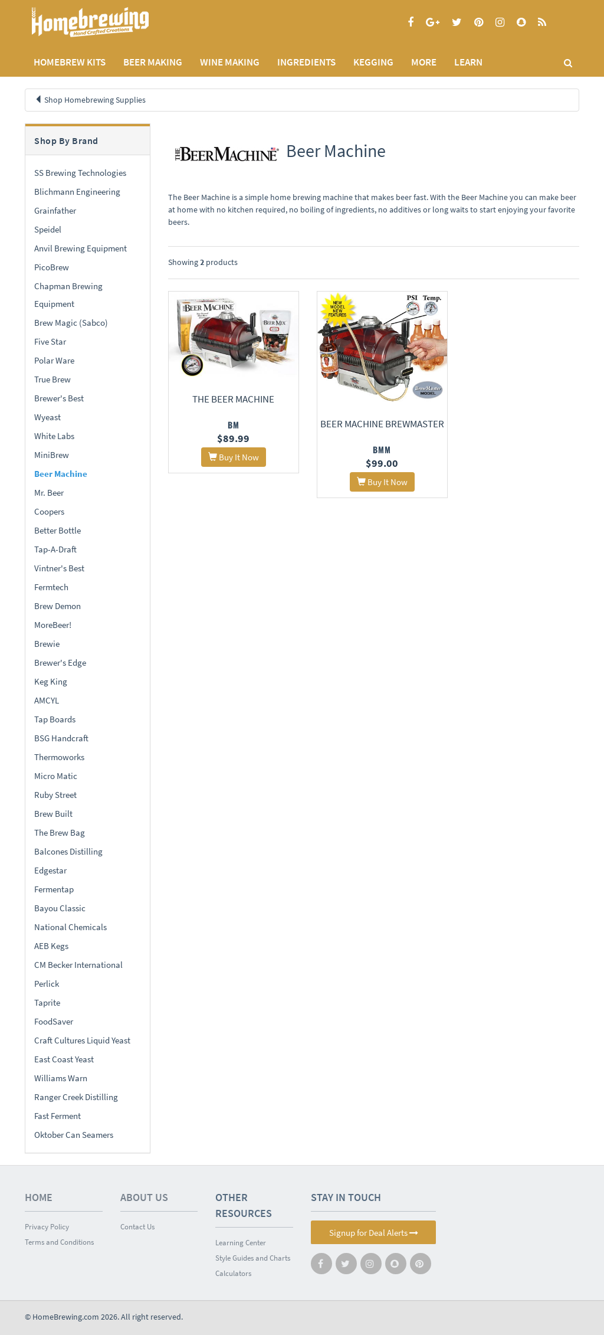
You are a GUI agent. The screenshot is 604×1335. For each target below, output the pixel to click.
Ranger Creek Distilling (76, 1096)
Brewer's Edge (60, 662)
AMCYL (46, 700)
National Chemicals (70, 926)
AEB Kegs (51, 945)
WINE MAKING (230, 61)
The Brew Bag (59, 832)
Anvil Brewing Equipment (80, 248)
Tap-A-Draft (55, 549)
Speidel (47, 229)
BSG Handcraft (61, 738)
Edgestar (50, 870)
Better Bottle (57, 530)
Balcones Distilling (68, 851)
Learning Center (240, 1243)
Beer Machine (60, 473)
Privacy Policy (47, 1227)
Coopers (49, 511)
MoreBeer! (52, 624)
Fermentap (54, 889)
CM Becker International (78, 964)
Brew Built (53, 813)
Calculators (233, 1273)
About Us (144, 1197)
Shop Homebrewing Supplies (95, 99)
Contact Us (137, 1227)
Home (38, 1197)
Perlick (46, 983)
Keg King (50, 681)
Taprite (47, 1002)
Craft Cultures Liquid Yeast (82, 1040)
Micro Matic (55, 775)
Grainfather (55, 210)
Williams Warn (60, 1078)
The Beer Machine (230, 395)
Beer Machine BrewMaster (373, 419)
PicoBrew (51, 267)
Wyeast (47, 417)
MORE (423, 61)
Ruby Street (55, 794)
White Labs (54, 435)
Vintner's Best (59, 568)
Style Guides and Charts (252, 1258)
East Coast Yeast (64, 1059)
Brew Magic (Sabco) (71, 322)
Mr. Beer (49, 492)
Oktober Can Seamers (73, 1134)
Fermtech (51, 587)
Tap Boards (55, 719)
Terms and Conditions (59, 1242)
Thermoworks (59, 757)
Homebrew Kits (70, 61)
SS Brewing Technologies (80, 172)
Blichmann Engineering (77, 191)
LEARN (468, 61)
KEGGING (373, 61)
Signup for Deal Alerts (373, 1232)
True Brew (52, 379)
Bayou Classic (60, 908)
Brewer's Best (59, 398)
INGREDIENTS (306, 61)
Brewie (47, 643)
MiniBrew (51, 454)
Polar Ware (54, 360)
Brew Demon (57, 605)
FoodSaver (53, 1021)
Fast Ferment (57, 1115)
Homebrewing (107, 22)
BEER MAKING (152, 61)
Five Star (50, 341)
